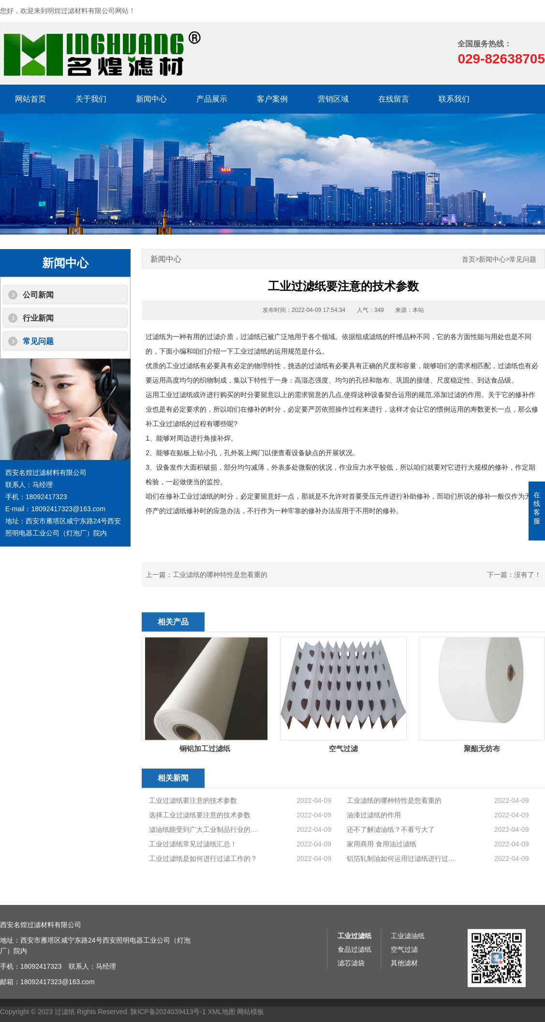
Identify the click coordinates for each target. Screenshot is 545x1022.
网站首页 (30, 99)
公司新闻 (38, 295)
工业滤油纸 (408, 989)
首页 (468, 259)
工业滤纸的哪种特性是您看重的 (220, 574)
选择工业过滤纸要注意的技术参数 (199, 866)
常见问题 (38, 341)
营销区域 (333, 99)
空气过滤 (404, 1003)
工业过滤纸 (354, 989)
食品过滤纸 (354, 1003)
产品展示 (211, 99)
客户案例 (272, 99)
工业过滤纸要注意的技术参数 (193, 852)
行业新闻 (38, 318)
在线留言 (393, 99)
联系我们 (454, 99)
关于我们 (90, 99)
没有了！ (527, 574)
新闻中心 (151, 99)
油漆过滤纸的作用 (374, 866)
